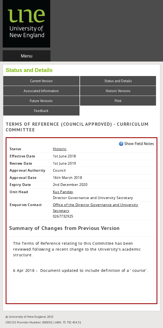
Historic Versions (118, 91)
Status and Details (118, 81)
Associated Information (41, 91)
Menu (26, 56)
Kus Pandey (63, 191)
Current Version (41, 81)
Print (118, 101)
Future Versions (41, 101)
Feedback (41, 111)
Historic (60, 148)
